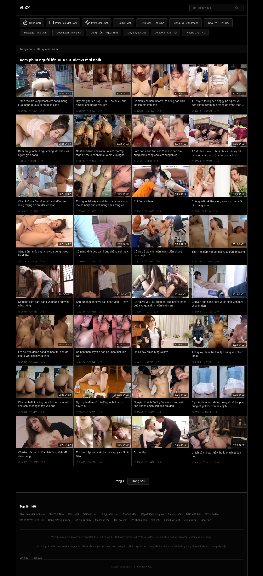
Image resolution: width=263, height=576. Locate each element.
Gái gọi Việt (120, 520)
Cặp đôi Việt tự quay (152, 514)
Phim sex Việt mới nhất (32, 514)
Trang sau (138, 481)
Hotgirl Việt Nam (110, 514)
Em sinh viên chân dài (32, 519)
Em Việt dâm (130, 514)
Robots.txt (37, 557)
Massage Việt (102, 520)
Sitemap (24, 557)
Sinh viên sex (193, 513)
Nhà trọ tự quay (82, 520)
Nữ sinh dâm (212, 514)
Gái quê (155, 519)
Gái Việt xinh (90, 514)
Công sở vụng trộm (59, 520)
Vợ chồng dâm (139, 520)
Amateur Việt (175, 514)
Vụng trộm (190, 520)
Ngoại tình (205, 520)
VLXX (25, 8)
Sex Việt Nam (57, 514)
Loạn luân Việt (172, 520)
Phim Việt (73, 514)
